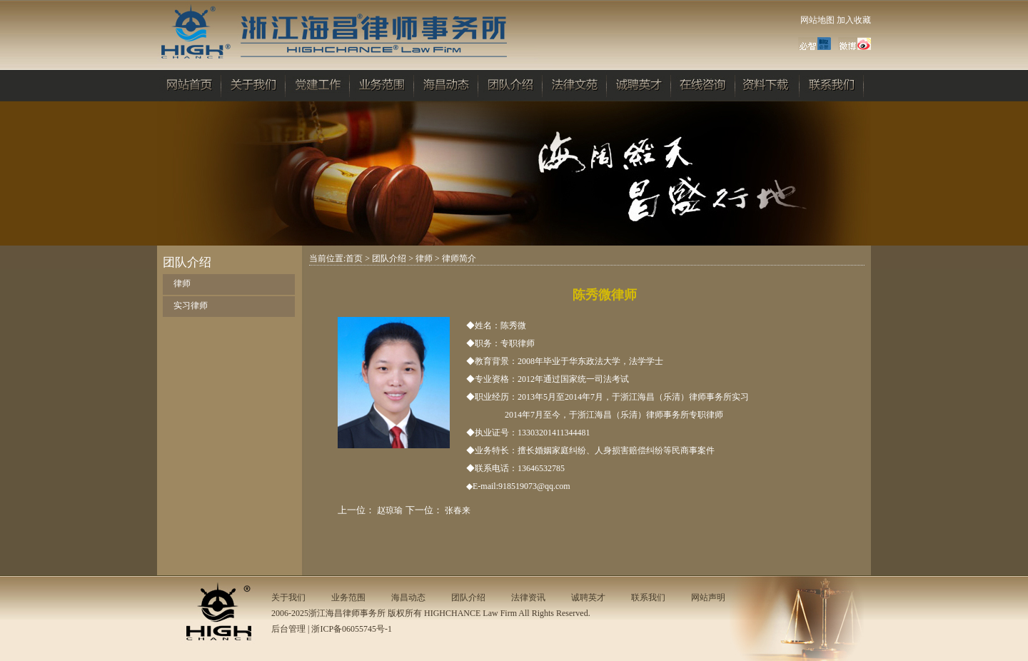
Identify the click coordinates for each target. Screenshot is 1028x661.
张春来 (457, 510)
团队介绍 (389, 258)
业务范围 (348, 597)
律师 (182, 283)
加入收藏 (854, 20)
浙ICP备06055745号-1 (351, 629)
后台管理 (288, 629)
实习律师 (190, 306)
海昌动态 (408, 597)
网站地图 (817, 20)
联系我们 (648, 597)
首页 (354, 258)
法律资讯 (528, 597)
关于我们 (288, 597)
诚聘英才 (588, 597)
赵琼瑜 (390, 510)
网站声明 (708, 597)
